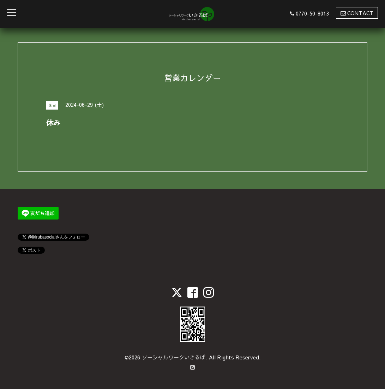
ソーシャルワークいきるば (173, 357)
